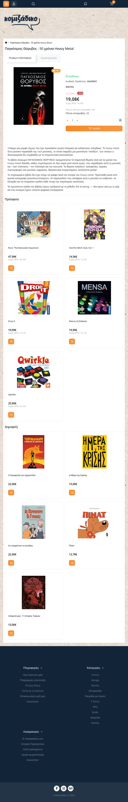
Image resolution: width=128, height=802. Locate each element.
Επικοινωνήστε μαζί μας (32, 696)
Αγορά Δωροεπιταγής (33, 754)
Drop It (11, 321)
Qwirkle (12, 394)
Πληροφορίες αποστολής (33, 680)
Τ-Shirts (95, 701)
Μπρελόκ (95, 717)
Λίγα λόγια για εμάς (33, 674)
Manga (95, 680)
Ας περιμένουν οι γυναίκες (20, 545)
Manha (95, 685)
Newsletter (33, 701)
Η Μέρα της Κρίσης (78, 475)
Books (95, 712)
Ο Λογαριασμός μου (32, 738)
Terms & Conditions (33, 690)
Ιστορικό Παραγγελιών (32, 744)
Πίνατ (71, 545)
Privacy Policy (32, 685)
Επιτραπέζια (95, 690)
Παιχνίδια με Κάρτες (95, 696)
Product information (20, 57)
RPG (95, 706)
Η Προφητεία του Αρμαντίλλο (22, 475)
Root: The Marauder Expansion (23, 247)
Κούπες (95, 722)
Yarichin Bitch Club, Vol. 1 (81, 247)
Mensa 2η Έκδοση (78, 321)
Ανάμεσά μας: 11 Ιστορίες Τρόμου (24, 615)
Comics (95, 674)
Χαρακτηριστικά (48, 57)
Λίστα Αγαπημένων (33, 749)
